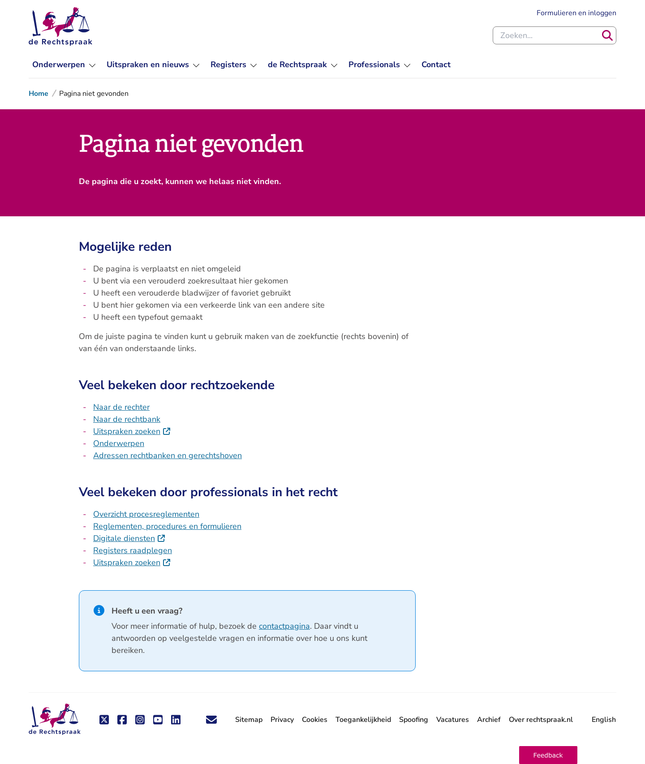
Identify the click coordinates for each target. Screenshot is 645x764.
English (604, 720)
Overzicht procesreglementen (146, 514)
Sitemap (248, 720)
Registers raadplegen (132, 550)
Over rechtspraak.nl (541, 720)
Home (38, 94)
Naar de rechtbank (126, 419)
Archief (489, 720)
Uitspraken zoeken (132, 431)
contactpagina (284, 626)
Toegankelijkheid (363, 720)
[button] (548, 755)
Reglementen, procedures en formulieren (167, 526)
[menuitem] (64, 65)
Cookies (314, 720)
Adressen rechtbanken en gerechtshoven (167, 455)
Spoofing (413, 720)
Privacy (282, 720)
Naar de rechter (121, 407)
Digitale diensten (129, 538)
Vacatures (452, 720)
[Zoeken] (607, 35)
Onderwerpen (118, 443)
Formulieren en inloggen (576, 13)
